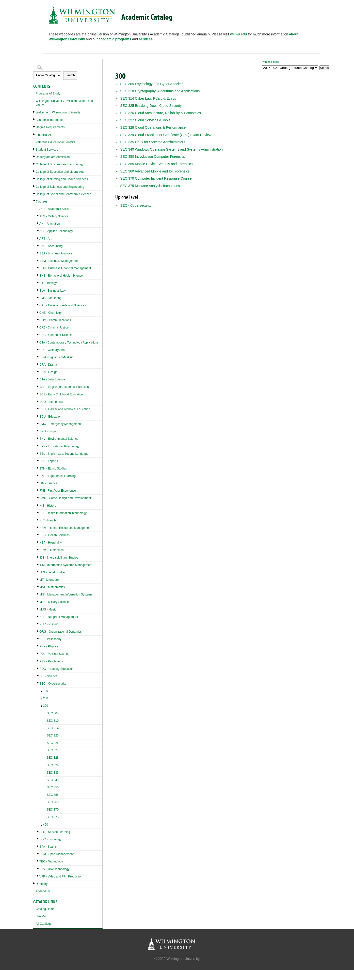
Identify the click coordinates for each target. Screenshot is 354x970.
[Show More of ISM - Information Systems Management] (38, 564)
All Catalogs (43, 923)
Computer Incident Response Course (156, 178)
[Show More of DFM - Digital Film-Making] (38, 357)
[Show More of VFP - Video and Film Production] (38, 876)
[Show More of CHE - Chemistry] (38, 312)
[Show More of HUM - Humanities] (38, 549)
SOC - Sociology (50, 839)
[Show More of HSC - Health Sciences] (38, 534)
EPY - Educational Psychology (59, 446)
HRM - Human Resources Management (65, 528)
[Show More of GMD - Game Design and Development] (38, 497)
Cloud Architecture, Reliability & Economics (160, 113)
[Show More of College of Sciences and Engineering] (34, 186)
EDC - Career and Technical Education (64, 409)
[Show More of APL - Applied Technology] (38, 230)
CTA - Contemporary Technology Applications (68, 342)
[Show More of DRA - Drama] (38, 364)
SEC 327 (53, 750)
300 (45, 705)
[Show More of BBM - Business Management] (38, 260)
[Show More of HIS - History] (38, 505)
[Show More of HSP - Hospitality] (38, 542)
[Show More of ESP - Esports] (38, 460)
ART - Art (45, 238)
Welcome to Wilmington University (58, 112)
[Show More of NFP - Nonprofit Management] (38, 616)
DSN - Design (48, 372)
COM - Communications (55, 320)
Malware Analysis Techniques (150, 186)
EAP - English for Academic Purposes (64, 387)
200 (45, 698)
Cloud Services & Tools (145, 120)
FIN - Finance (48, 483)
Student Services (47, 149)
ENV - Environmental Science (58, 438)
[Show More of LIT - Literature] (38, 579)
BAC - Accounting (51, 246)
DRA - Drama (48, 364)
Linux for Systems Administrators (152, 142)
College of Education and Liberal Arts (60, 171)
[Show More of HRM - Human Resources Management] (38, 527)
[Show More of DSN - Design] (38, 371)
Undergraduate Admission (53, 157)
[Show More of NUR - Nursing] (38, 624)
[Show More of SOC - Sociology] (38, 839)
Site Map (41, 916)
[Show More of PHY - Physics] (38, 646)
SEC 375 (53, 817)
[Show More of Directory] (34, 883)
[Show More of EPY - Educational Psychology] (38, 446)
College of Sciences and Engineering (60, 186)
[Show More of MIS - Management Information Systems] (38, 594)
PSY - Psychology (51, 661)
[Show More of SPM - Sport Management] (38, 853)
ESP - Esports (48, 461)
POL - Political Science (54, 654)
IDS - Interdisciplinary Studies (58, 557)
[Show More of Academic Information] (34, 119)
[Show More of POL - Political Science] (38, 653)
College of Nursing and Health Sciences (62, 179)
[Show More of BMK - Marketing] (38, 297)
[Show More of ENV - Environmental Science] (38, 438)
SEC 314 (53, 728)
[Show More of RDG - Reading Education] (38, 668)
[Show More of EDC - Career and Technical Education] (38, 408)
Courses (42, 201)
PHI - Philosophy (50, 639)
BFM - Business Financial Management (65, 268)
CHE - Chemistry (50, 312)
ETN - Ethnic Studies (53, 468)
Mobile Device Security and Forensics (156, 164)
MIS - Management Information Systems (65, 594)
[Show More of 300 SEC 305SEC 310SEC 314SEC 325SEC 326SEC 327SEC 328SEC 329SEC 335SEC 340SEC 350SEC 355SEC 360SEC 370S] (42, 706)
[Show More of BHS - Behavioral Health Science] (38, 275)
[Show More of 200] (42, 699)
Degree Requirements (50, 127)
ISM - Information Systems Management (65, 565)
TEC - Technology (51, 861)
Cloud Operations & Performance (153, 127)
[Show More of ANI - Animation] (38, 223)
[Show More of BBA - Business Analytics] (38, 253)
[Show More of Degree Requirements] (34, 126)
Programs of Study (48, 93)
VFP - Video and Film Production (60, 876)
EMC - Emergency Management (60, 424)
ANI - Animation (49, 223)
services (146, 39)
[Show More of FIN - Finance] (38, 483)
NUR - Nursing (49, 624)
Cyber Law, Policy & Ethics (148, 98)
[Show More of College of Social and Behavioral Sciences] (34, 193)
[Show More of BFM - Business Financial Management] (38, 267)
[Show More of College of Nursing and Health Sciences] (34, 178)
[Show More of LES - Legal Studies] (38, 572)
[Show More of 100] (42, 691)
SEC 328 (53, 757)
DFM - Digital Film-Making (56, 357)
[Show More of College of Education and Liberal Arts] (34, 171)
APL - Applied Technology (56, 231)
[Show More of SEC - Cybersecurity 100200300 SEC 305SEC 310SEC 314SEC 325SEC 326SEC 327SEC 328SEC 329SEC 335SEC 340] (38, 683)
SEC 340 (53, 780)
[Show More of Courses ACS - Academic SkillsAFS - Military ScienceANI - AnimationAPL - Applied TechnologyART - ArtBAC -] (34, 201)
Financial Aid (44, 135)
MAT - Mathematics (52, 587)
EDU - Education (50, 416)
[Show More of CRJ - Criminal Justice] (38, 327)
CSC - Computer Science (56, 335)
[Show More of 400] (42, 825)
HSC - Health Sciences (54, 535)
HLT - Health (47, 520)
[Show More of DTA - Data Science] (38, 379)
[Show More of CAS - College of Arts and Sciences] (38, 305)
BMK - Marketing (50, 298)
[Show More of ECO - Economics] (38, 401)
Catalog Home (45, 909)
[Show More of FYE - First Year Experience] (38, 490)
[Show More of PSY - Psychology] (38, 661)
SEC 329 (53, 765)
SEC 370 (53, 809)
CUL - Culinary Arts (51, 350)
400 (45, 824)
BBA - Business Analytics (55, 253)
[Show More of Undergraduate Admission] (34, 156)
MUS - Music (47, 609)
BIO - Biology (48, 283)
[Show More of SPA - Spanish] (38, 846)
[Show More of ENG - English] (38, 431)
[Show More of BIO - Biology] (38, 282)
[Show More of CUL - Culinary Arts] (38, 349)
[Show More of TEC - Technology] (38, 861)
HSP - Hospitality (50, 542)
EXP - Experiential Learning (57, 476)
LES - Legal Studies (52, 572)
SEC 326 (53, 743)
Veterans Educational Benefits (55, 142)
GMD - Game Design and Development (65, 498)
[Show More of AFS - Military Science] (38, 216)
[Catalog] (290, 67)
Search (70, 75)
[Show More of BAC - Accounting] (38, 245)
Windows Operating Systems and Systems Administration (171, 149)
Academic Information (50, 120)
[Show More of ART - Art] (38, 238)
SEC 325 (53, 735)
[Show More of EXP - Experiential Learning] (38, 475)
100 (45, 691)
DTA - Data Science (52, 379)
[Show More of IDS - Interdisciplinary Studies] (38, 557)
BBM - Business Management (59, 261)
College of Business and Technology (59, 164)
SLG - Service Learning (54, 832)
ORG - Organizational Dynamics (60, 631)
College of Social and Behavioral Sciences (63, 194)
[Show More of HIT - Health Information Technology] (38, 512)
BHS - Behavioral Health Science (61, 275)
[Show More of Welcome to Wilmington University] (34, 112)
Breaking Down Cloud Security (151, 106)
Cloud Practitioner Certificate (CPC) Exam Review (165, 135)
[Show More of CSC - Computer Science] (38, 334)
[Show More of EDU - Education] (38, 416)
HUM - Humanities (51, 550)
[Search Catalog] (65, 67)
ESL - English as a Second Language (63, 453)
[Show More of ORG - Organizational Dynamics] (38, 631)
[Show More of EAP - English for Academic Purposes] (38, 386)
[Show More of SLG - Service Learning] (38, 831)
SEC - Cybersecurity (52, 683)
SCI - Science (48, 676)
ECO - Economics (51, 402)
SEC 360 (53, 802)
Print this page (270, 61)
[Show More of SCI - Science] (38, 675)
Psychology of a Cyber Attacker (151, 84)
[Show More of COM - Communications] (38, 319)
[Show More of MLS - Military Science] (38, 601)
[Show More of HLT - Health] (38, 520)
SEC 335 (53, 772)
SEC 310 (53, 720)
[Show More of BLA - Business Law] (38, 290)
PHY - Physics (48, 646)
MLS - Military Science (54, 602)
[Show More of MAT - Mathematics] (38, 586)
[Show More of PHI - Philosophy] (38, 638)
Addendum (43, 891)
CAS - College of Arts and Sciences (62, 305)
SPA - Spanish (48, 846)
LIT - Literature (49, 579)
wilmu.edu (238, 34)
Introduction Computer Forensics (152, 156)
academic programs (114, 39)
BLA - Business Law (52, 290)
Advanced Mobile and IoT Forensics (155, 171)
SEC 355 (53, 795)
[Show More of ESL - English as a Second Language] (38, 453)
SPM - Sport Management (56, 854)
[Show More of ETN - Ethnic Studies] (38, 468)
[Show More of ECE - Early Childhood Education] (38, 394)
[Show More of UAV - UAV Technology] (38, 868)
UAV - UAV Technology (54, 869)
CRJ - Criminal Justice (54, 327)
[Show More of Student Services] (34, 149)
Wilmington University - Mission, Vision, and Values (64, 103)
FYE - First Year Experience (57, 490)
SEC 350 (53, 787)
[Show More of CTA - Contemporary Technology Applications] (38, 342)
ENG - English (48, 431)
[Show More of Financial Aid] (34, 134)
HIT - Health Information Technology (63, 513)
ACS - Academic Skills (54, 209)
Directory (42, 884)
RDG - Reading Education (56, 669)
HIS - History (47, 505)
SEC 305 (53, 713)
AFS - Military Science (53, 216)
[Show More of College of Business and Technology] (34, 164)
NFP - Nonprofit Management (58, 617)
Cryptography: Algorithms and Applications (160, 91)
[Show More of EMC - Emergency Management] (38, 423)
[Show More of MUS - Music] (38, 609)
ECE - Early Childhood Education (61, 394)
